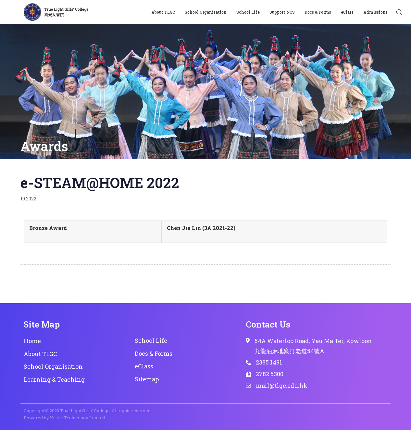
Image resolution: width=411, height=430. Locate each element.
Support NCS (282, 12)
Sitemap (147, 379)
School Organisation (206, 12)
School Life (248, 12)
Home (32, 341)
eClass (347, 12)
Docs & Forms (318, 12)
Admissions (375, 12)
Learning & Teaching (54, 379)
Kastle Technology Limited (77, 418)
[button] (399, 12)
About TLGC (163, 12)
